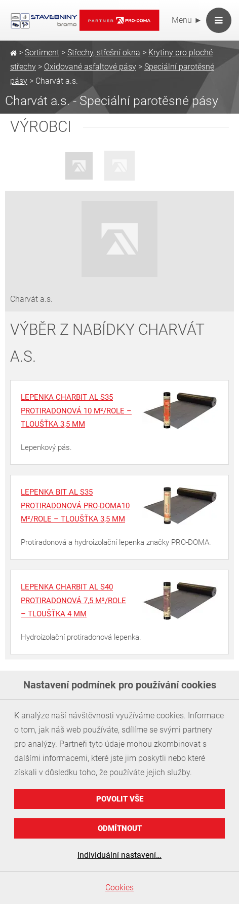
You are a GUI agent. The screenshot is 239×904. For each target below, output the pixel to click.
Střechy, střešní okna (103, 52)
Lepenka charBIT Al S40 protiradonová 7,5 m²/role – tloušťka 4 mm (73, 600)
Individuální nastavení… (119, 855)
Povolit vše (119, 799)
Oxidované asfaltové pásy (90, 67)
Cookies (119, 887)
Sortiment (42, 52)
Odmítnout (120, 828)
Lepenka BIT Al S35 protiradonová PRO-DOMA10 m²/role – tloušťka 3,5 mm (75, 506)
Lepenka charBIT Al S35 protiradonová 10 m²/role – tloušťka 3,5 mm (76, 411)
